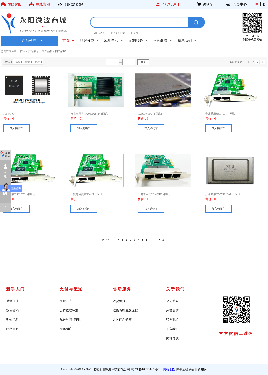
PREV (105, 240)
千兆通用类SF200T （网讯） (19, 194)
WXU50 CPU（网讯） (150, 113)
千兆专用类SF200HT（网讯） (87, 194)
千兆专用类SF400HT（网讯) (154, 194)
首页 (66, 40)
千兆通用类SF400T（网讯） (221, 113)
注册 (177, 4)
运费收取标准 (69, 310)
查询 (143, 62)
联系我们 (172, 319)
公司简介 (172, 301)
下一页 (262, 62)
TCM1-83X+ (97, 32)
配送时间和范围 (70, 319)
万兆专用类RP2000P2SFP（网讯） (90, 113)
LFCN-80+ (137, 32)
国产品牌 (47, 51)
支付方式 (66, 301)
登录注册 (12, 301)
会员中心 (240, 4)
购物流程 (12, 319)
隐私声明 (12, 329)
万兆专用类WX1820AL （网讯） (224, 194)
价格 (17, 61)
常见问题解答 (122, 319)
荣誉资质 (172, 310)
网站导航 (172, 338)
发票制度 (66, 329)
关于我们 (175, 289)
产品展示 (33, 51)
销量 (27, 61)
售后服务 (122, 289)
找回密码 (12, 310)
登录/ (168, 4)
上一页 (257, 62)
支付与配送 (71, 289)
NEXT (162, 240)
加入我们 (172, 329)
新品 (37, 61)
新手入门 (15, 289)
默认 (7, 61)
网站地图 (168, 369)
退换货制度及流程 (125, 310)
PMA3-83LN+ (117, 32)
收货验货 (119, 301)
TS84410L (8, 113)
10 (151, 240)
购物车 (207, 4)
